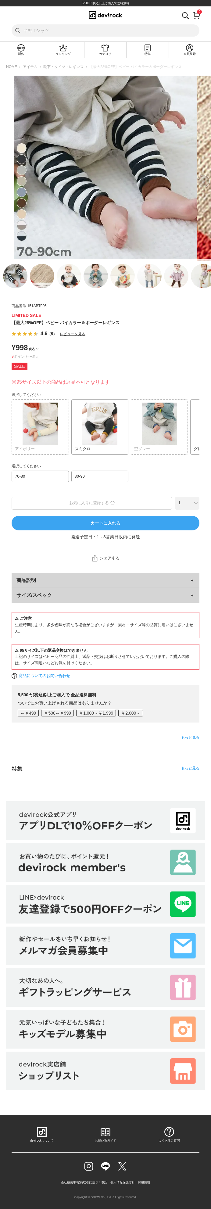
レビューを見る (72, 334)
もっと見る (190, 737)
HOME (11, 67)
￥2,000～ (130, 713)
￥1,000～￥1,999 (96, 713)
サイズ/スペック (34, 595)
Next (204, 181)
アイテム (30, 67)
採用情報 (144, 1182)
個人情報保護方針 (122, 1182)
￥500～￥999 (57, 713)
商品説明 (26, 580)
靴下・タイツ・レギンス (63, 67)
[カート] (196, 14)
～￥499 (28, 713)
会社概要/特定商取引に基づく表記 (84, 1182)
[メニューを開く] (11, 15)
